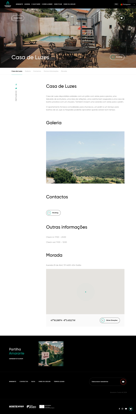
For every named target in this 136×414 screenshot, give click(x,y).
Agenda (27, 4)
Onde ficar (58, 4)
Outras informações (51, 71)
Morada (64, 71)
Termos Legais (59, 381)
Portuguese (125, 4)
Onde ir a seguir (69, 4)
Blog (33, 381)
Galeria (28, 71)
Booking (119, 57)
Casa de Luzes (17, 71)
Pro (116, 4)
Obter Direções (111, 320)
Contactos (37, 71)
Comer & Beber (47, 4)
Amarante (19, 4)
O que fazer (35, 4)
